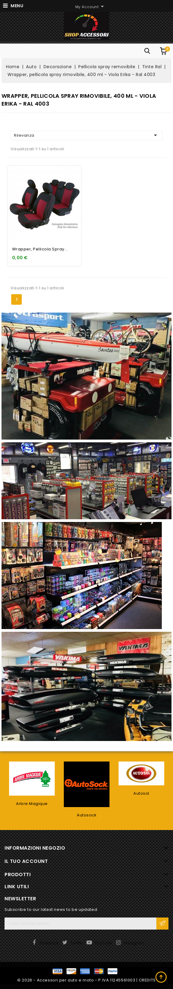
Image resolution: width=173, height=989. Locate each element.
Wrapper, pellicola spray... (40, 249)
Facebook (49, 943)
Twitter (76, 943)
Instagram (134, 943)
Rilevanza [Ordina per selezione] (86, 135)
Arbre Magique (32, 803)
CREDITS (147, 980)
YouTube (103, 943)
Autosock (86, 815)
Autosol (141, 793)
